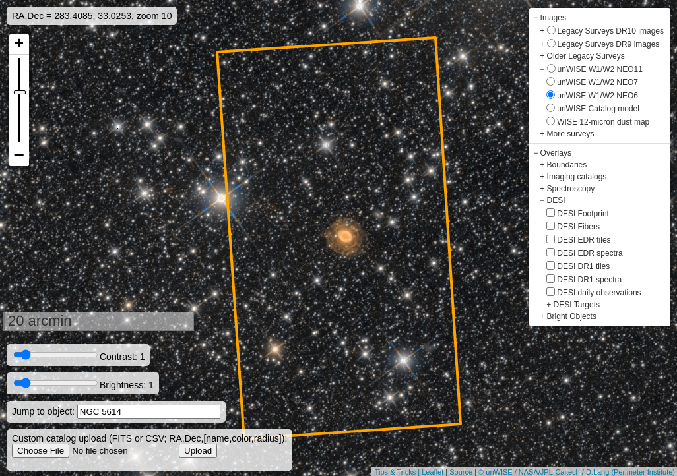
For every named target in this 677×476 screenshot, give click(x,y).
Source (460, 472)
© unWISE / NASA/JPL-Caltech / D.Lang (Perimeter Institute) (576, 472)
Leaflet (432, 472)
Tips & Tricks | (398, 472)
